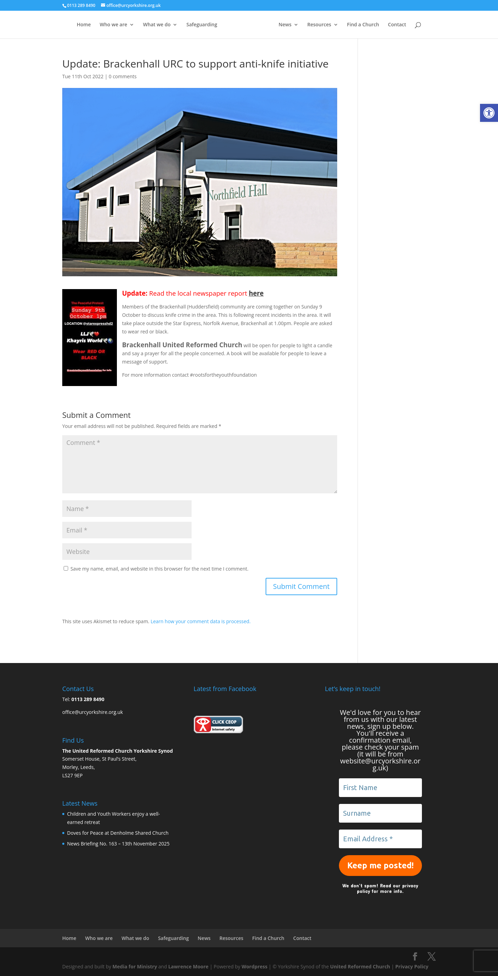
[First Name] (380, 787)
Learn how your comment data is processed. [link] (200, 621)
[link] (489, 113)
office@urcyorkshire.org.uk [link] (92, 712)
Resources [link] (319, 25)
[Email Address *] (380, 839)
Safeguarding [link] (201, 25)
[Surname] (380, 813)
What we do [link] (157, 25)
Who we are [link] (113, 25)
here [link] (256, 293)
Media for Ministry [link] (135, 966)
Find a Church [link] (363, 25)
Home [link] (84, 25)
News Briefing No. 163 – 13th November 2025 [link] (118, 843)
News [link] (285, 25)
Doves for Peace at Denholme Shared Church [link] (117, 833)
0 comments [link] (123, 76)
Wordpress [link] (254, 966)
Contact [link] (397, 25)
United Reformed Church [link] (360, 966)
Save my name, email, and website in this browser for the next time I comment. (160, 568)
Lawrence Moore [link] (188, 966)
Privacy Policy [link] (411, 966)
